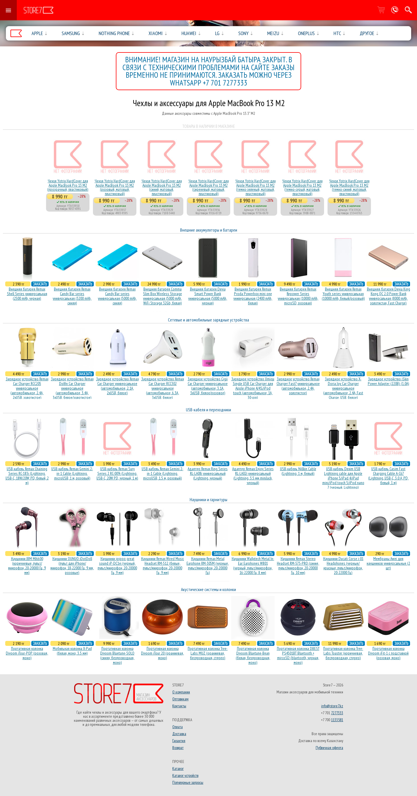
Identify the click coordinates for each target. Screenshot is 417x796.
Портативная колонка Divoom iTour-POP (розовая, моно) (27, 653)
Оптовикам (180, 699)
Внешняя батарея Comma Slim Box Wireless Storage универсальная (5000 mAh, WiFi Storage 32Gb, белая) (162, 296)
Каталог (178, 768)
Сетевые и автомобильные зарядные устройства (208, 320)
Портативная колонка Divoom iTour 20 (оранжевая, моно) (162, 653)
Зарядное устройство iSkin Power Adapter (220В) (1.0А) (388, 381)
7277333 (337, 712)
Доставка (179, 733)
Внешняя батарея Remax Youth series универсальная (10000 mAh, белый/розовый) (343, 293)
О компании (181, 692)
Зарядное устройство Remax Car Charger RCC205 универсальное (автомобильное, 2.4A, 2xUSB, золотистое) (27, 388)
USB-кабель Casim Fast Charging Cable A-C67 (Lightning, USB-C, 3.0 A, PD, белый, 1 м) (388, 475)
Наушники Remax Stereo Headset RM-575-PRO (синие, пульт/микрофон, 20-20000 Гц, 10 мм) (298, 565)
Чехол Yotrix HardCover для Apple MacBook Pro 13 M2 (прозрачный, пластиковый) (67, 185)
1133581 (337, 719)
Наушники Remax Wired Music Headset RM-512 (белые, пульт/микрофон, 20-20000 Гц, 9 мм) (162, 565)
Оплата (177, 726)
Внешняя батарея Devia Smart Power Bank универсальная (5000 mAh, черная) (207, 296)
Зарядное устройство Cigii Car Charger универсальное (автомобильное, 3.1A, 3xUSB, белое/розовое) (208, 385)
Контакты (179, 705)
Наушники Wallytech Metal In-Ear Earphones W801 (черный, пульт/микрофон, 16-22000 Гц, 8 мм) (253, 565)
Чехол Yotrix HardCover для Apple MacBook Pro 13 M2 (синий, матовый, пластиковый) (162, 187)
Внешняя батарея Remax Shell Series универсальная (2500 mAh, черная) (27, 293)
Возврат (178, 747)
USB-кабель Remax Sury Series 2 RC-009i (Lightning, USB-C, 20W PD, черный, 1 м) (117, 473)
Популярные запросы (187, 782)
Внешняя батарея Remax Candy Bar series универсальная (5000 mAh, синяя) (117, 296)
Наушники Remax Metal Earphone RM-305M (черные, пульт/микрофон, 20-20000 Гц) (207, 565)
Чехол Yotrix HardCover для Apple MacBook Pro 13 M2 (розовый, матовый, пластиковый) (115, 187)
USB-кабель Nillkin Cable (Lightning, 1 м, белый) (298, 471)
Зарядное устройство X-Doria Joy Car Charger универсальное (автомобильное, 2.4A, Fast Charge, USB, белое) (343, 388)
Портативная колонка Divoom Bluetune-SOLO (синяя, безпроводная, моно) (117, 655)
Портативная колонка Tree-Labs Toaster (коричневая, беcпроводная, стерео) (343, 653)
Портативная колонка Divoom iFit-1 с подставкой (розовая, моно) (388, 653)
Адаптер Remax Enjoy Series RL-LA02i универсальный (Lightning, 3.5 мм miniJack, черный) (253, 475)
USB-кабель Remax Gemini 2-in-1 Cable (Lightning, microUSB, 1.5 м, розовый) (162, 473)
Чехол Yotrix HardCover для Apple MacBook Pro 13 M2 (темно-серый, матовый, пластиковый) (302, 187)
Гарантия (178, 740)
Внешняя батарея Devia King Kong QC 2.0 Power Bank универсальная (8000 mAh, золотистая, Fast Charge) (388, 296)
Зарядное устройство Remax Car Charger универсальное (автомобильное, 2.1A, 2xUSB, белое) (117, 385)
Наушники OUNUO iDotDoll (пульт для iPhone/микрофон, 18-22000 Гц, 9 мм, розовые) (72, 565)
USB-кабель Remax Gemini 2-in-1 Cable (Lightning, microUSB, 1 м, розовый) (72, 473)
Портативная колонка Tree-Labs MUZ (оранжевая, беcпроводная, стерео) (208, 653)
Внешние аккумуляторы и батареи (208, 230)
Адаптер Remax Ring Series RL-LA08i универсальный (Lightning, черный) (208, 473)
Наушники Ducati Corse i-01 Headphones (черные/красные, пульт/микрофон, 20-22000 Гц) (343, 565)
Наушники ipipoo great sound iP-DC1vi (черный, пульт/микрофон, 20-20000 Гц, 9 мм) (117, 565)
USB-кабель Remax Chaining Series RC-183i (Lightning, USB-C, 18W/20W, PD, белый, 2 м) (27, 475)
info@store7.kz (332, 705)
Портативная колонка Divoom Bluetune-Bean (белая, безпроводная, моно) (253, 655)
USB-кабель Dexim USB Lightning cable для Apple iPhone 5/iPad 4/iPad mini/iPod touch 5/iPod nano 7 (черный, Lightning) (343, 478)
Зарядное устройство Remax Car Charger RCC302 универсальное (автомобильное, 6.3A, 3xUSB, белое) (162, 388)
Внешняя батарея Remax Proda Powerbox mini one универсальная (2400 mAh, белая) (252, 296)
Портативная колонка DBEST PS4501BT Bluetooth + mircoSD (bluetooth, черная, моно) (298, 655)
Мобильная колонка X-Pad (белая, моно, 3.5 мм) (72, 651)
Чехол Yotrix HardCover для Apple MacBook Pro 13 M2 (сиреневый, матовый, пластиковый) (209, 187)
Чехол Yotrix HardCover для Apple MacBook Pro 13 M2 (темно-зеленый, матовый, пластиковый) (255, 187)
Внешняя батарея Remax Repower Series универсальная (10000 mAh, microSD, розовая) (298, 296)
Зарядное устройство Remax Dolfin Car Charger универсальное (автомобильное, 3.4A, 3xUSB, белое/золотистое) (72, 388)
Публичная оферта (329, 747)
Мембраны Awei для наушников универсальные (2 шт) (388, 563)
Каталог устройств (185, 775)
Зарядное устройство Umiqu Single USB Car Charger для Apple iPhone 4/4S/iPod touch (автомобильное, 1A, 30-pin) (252, 388)
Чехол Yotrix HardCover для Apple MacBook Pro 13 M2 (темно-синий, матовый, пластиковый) (349, 187)
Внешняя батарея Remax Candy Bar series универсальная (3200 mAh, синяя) (72, 296)
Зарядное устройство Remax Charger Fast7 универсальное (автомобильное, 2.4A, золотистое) (298, 385)
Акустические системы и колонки (208, 589)
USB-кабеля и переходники (208, 409)
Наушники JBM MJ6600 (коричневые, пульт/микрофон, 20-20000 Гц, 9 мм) (27, 565)
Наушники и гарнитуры (208, 499)
